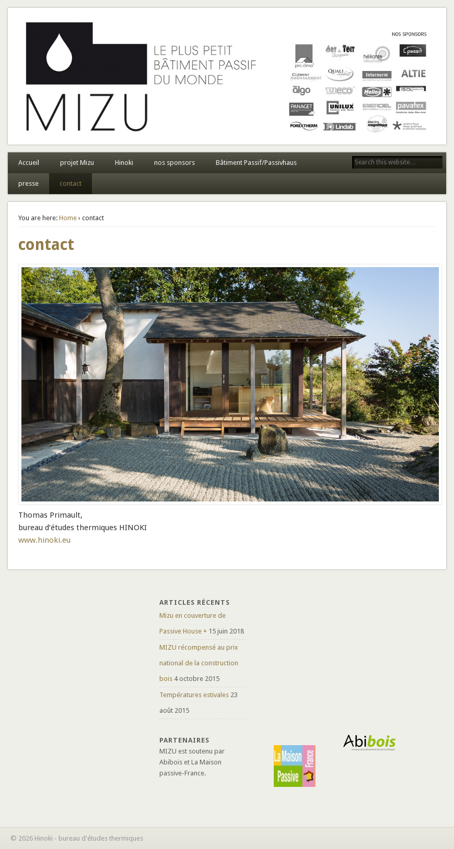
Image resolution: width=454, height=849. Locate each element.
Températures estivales (194, 695)
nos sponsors (174, 162)
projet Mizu (77, 162)
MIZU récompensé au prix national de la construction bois (198, 663)
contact (71, 183)
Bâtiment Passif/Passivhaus (256, 162)
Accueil (28, 162)
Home (68, 218)
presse (28, 183)
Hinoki (124, 162)
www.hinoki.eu (44, 540)
